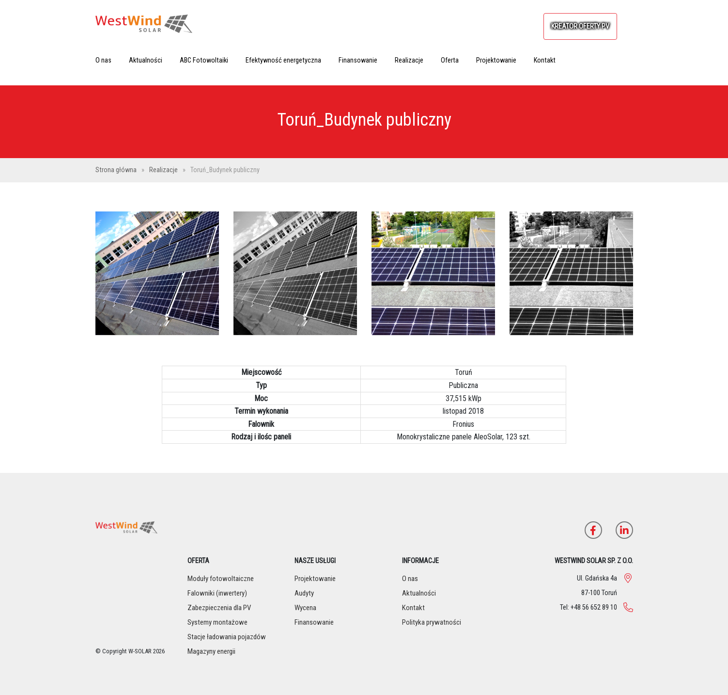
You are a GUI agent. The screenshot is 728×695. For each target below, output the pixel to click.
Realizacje (409, 60)
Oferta (450, 60)
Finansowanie (358, 60)
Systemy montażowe (217, 622)
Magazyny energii (211, 651)
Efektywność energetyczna (283, 60)
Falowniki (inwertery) (217, 593)
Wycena (305, 607)
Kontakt (545, 60)
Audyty (304, 593)
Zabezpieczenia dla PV (219, 607)
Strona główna (116, 170)
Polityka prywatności (431, 622)
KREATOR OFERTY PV (580, 26)
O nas (103, 60)
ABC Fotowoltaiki (204, 60)
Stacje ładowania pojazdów (226, 636)
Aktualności (145, 60)
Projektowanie (496, 60)
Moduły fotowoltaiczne (220, 578)
